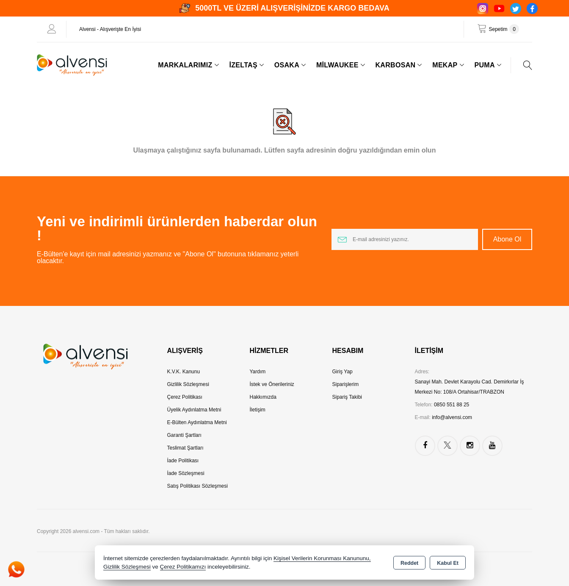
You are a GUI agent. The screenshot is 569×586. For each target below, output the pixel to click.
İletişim (257, 410)
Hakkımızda (263, 397)
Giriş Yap (342, 372)
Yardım (258, 372)
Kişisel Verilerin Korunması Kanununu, (322, 558)
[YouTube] (499, 8)
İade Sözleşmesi (185, 473)
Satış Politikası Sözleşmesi (197, 486)
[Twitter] (515, 8)
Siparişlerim (345, 384)
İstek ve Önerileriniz (272, 384)
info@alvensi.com (452, 417)
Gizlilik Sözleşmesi (188, 384)
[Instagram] (482, 8)
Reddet (409, 563)
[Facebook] (532, 8)
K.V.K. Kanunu (183, 372)
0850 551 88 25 (451, 405)
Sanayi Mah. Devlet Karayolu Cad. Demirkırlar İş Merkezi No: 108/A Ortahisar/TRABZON (469, 387)
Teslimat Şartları (185, 448)
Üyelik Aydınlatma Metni (194, 410)
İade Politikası (183, 461)
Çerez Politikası (184, 397)
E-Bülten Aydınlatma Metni (197, 422)
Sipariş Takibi (347, 397)
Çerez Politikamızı (183, 567)
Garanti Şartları (184, 435)
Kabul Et (448, 563)
